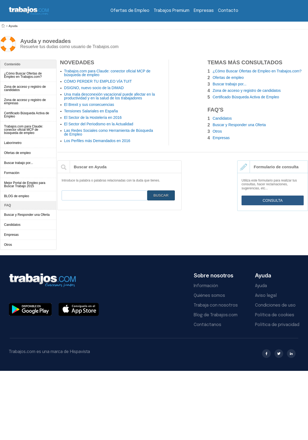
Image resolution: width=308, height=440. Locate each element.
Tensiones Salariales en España (91, 111)
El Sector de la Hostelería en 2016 (93, 117)
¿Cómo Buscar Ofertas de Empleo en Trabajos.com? (23, 75)
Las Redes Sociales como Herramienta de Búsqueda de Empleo (108, 132)
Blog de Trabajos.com (215, 315)
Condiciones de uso (275, 305)
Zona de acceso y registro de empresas (25, 101)
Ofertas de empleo (17, 153)
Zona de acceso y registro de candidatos (25, 88)
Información (206, 286)
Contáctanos (207, 325)
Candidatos (12, 225)
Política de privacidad (277, 325)
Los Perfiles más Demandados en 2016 (97, 141)
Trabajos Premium (171, 10)
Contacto (228, 10)
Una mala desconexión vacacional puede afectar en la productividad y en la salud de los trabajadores (109, 96)
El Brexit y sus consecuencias (89, 104)
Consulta (273, 200)
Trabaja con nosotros (216, 305)
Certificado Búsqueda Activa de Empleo (26, 114)
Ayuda (261, 286)
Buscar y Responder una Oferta (27, 215)
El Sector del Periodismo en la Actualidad (98, 124)
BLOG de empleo (16, 196)
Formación (11, 173)
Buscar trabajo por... (18, 163)
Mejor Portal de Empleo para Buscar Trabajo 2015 (24, 184)
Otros (8, 245)
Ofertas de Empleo (130, 10)
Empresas (204, 10)
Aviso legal (266, 295)
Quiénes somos (209, 295)
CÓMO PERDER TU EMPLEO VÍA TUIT (98, 81)
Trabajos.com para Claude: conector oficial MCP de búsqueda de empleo (23, 130)
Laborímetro (13, 143)
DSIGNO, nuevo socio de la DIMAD (94, 88)
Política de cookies (274, 315)
